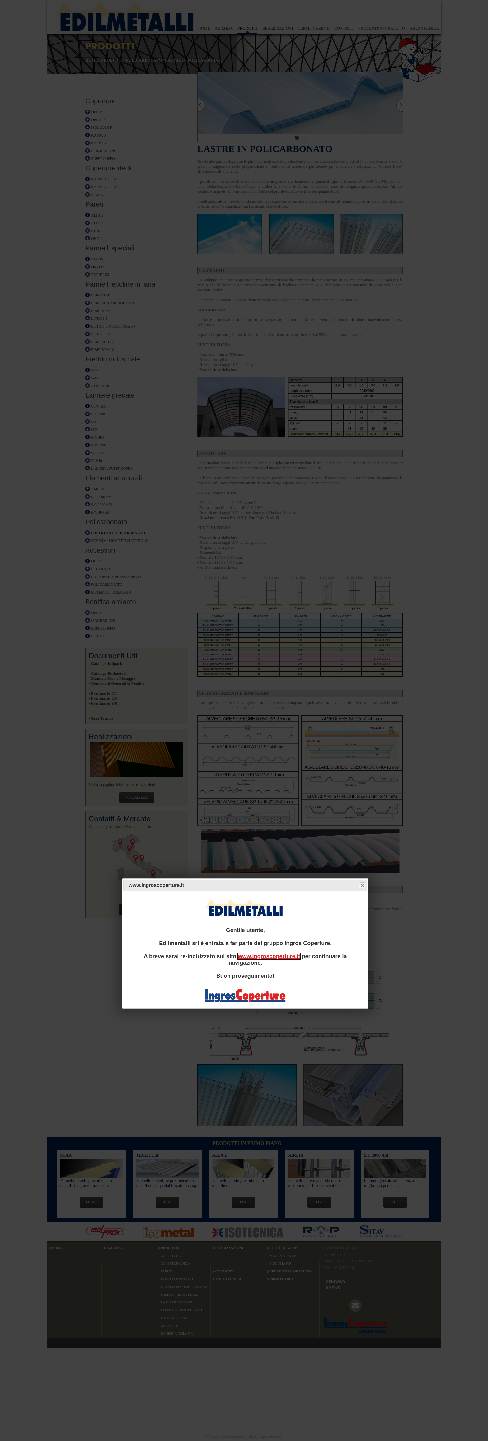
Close (362, 885)
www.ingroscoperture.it (269, 956)
